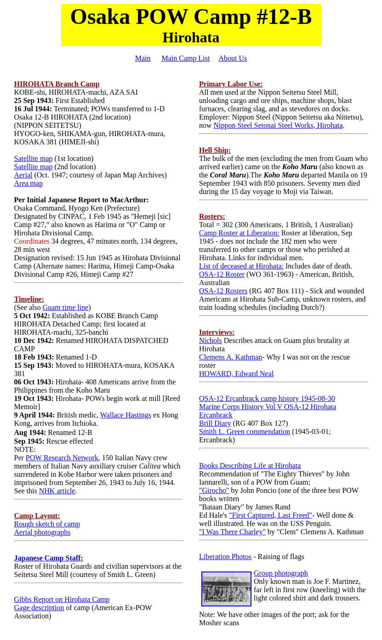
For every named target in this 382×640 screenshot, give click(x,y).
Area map (28, 183)
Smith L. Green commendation (244, 431)
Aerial (23, 175)
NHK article (57, 491)
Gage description (39, 607)
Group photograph (281, 573)
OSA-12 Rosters (223, 291)
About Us (233, 58)
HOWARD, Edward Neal (236, 373)
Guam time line (66, 307)
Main (143, 58)
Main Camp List (185, 58)
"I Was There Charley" (232, 532)
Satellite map (33, 158)
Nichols (210, 340)
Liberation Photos (225, 556)
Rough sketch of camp (47, 524)
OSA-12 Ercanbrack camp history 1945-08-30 (267, 398)
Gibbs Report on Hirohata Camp (62, 599)
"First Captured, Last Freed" (270, 515)
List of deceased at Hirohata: (241, 266)
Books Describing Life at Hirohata (250, 465)
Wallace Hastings (125, 415)
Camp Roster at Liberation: (239, 233)
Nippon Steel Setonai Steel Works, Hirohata (278, 125)
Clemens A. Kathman (230, 357)
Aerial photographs (42, 532)
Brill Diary (215, 423)
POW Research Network (62, 458)
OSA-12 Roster (222, 274)
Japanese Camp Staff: (48, 558)
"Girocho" (214, 490)
